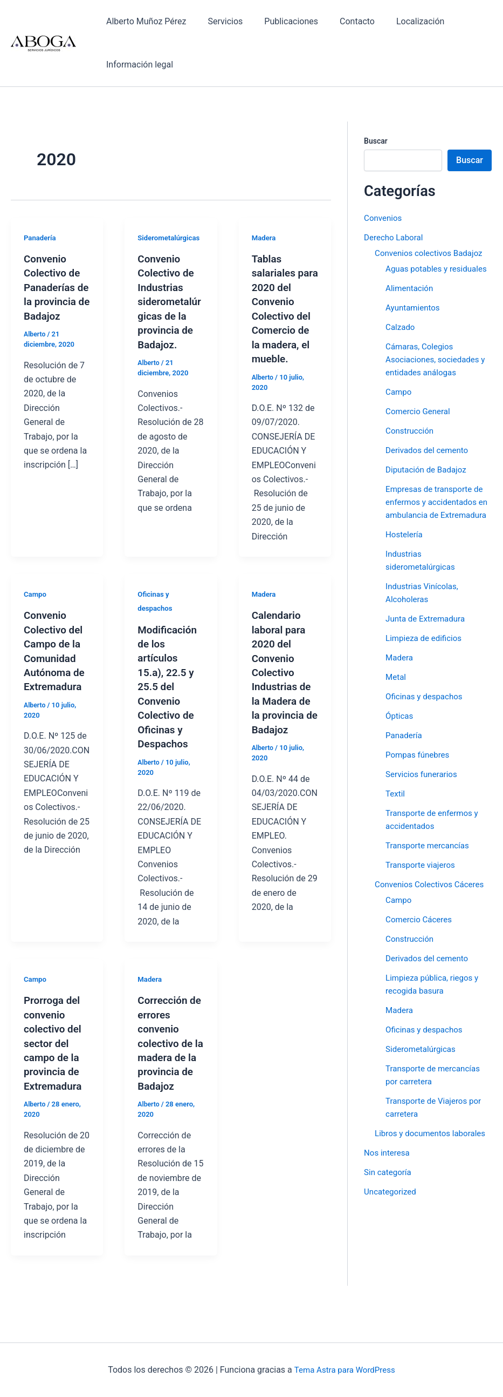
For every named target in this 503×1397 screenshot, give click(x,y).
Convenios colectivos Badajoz (432, 253)
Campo (36, 592)
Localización (401, 21)
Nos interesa (388, 1191)
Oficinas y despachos (426, 722)
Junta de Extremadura (427, 644)
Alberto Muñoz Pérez (144, 21)
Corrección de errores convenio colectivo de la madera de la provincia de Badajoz (168, 1037)
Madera (265, 237)
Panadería (41, 237)
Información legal (137, 64)
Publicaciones (280, 21)
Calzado (401, 340)
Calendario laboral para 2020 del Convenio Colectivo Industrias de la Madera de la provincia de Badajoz (283, 669)
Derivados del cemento (429, 463)
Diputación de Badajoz (428, 482)
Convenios (384, 218)
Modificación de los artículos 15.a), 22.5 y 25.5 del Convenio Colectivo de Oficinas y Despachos (169, 683)
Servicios (218, 21)
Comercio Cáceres (420, 945)
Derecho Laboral (395, 237)
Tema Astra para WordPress (344, 1370)
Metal (396, 703)
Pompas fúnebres (419, 780)
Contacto (342, 21)
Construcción (411, 443)
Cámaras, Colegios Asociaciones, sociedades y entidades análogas (438, 372)
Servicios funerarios (423, 800)
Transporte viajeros (422, 891)
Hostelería (405, 560)
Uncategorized (391, 1230)
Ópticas (400, 742)
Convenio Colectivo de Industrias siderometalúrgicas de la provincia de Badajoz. (169, 300)
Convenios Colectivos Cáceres (433, 910)
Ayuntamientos (414, 320)
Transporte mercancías (429, 871)
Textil (395, 819)
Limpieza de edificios (425, 664)
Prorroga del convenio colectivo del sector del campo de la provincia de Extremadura (54, 1037)
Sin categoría (389, 1211)
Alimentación (410, 301)
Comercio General (419, 424)
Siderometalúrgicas (170, 237)
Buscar (376, 141)
